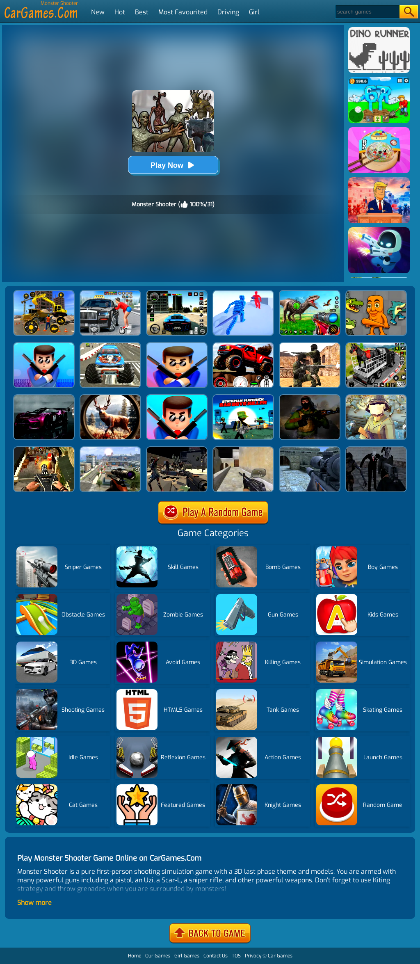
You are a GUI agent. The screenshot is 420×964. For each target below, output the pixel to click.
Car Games (280, 956)
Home (134, 956)
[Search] (367, 11)
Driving (228, 12)
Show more (34, 902)
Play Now (173, 165)
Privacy (253, 956)
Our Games (157, 956)
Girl (254, 12)
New (98, 12)
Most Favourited (183, 12)
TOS (236, 956)
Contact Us (215, 956)
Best (141, 12)
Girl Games (186, 956)
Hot (119, 12)
